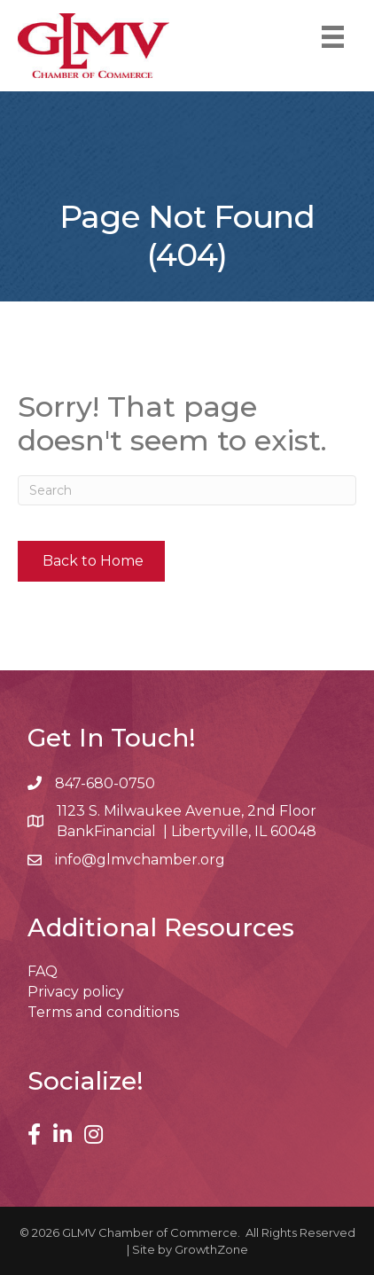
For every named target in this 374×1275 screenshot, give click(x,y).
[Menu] (332, 36)
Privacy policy (75, 991)
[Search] (187, 490)
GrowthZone (211, 1249)
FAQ (42, 971)
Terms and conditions (103, 1012)
